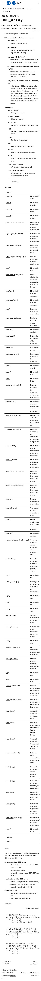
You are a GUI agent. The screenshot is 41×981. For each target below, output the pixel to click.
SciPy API (9, 8)
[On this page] (38, 3)
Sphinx (13, 976)
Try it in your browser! (32, 908)
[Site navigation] (3, 3)
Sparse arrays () (23, 9)
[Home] (3, 9)
